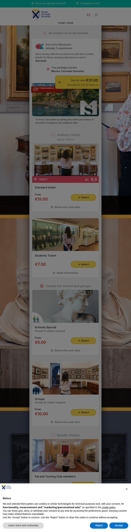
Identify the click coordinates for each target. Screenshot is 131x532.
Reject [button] (99, 525)
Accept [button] (119, 525)
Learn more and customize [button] (23, 525)
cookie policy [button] (108, 507)
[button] (126, 489)
